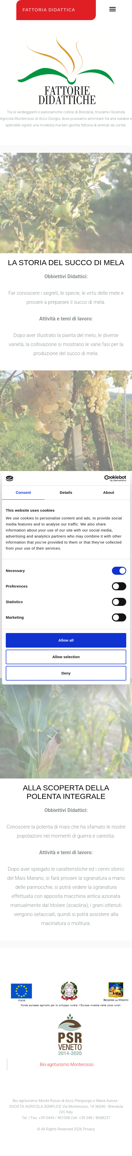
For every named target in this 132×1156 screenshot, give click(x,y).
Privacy (89, 1129)
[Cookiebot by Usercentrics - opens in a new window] (104, 478)
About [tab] (108, 492)
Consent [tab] (23, 492)
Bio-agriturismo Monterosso (66, 1064)
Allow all (66, 640)
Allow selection (66, 657)
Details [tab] (66, 492)
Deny (66, 673)
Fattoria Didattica (49, 10)
